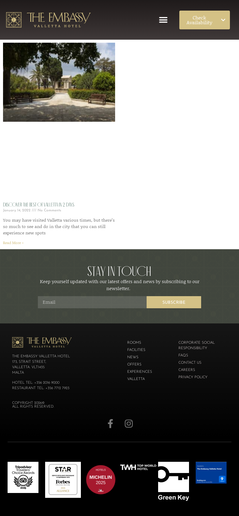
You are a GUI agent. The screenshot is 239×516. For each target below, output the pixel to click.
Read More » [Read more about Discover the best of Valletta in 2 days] (13, 242)
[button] (163, 20)
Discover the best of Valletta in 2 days (38, 204)
